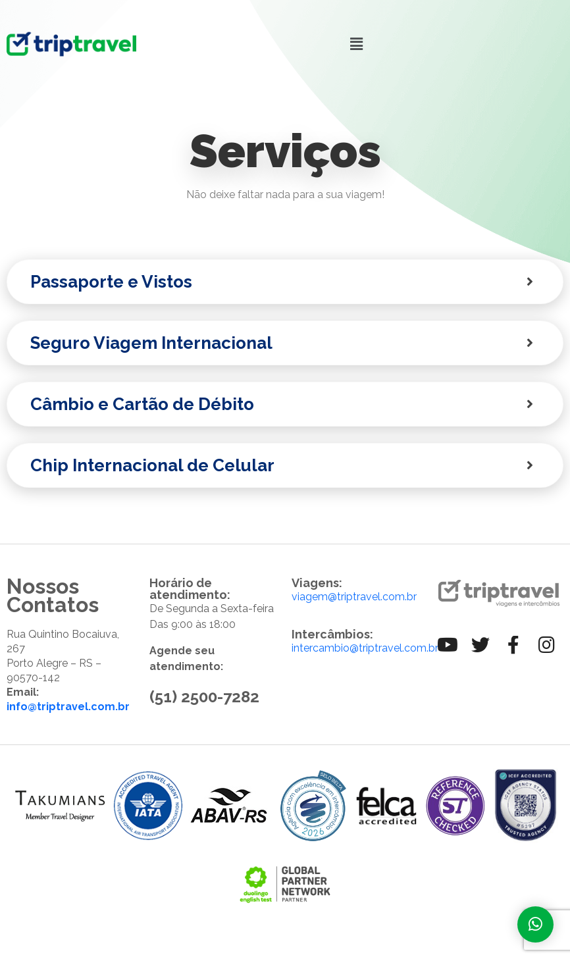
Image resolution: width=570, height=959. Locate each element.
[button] (356, 44)
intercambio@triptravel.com (359, 648)
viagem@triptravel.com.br (354, 596)
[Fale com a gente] (535, 924)
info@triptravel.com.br (68, 706)
